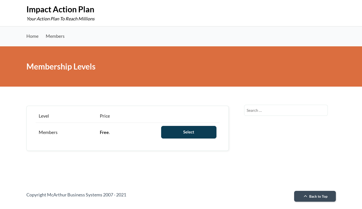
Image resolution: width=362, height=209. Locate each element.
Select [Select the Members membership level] (188, 132)
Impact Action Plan (60, 9)
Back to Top (315, 196)
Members (55, 36)
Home (32, 36)
